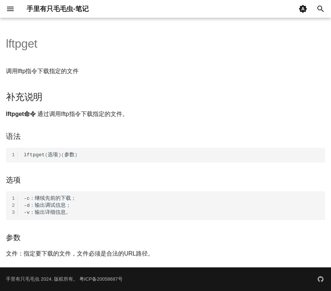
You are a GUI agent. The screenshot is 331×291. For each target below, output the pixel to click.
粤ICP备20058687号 (101, 279)
